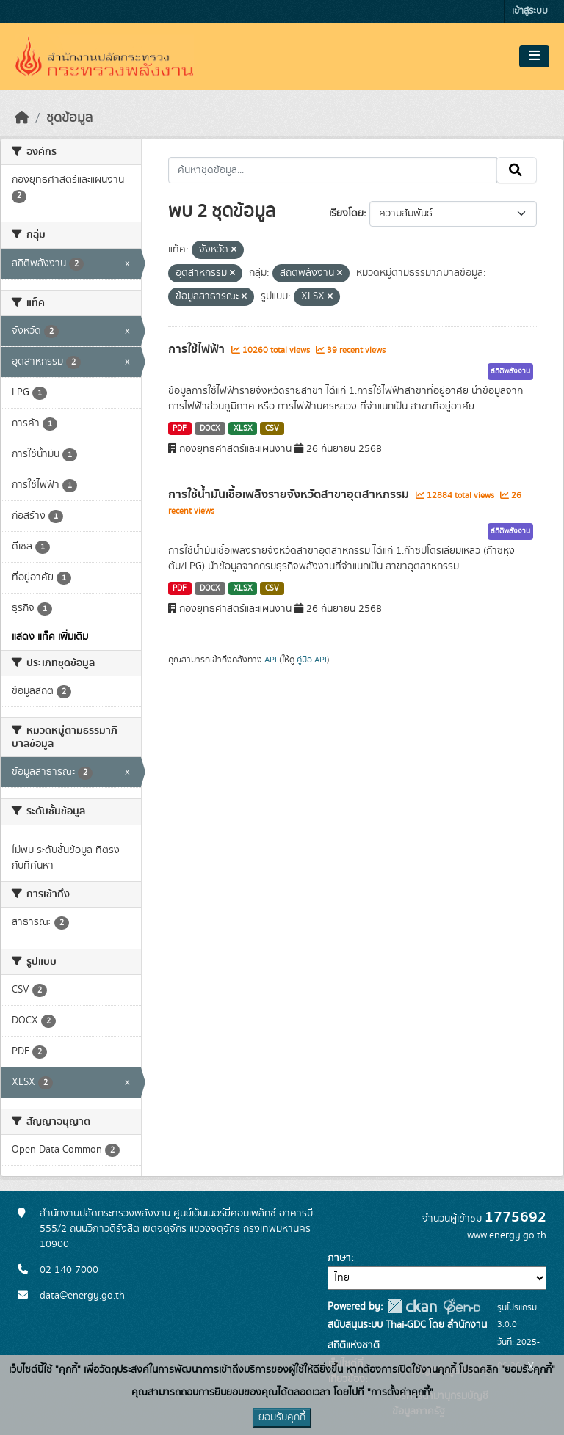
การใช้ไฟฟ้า (198, 349)
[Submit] (516, 170)
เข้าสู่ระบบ (530, 11)
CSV (272, 428)
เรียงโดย (346, 213)
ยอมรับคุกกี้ (282, 1417)
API (270, 659)
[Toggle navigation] (534, 56)
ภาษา (339, 1258)
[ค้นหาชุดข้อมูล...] (333, 170)
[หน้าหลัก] (22, 118)
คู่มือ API (312, 659)
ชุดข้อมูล (69, 118)
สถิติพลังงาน (510, 371)
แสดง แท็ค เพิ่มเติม (50, 636)
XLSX (243, 428)
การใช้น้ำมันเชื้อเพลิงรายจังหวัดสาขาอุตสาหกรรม (290, 494)
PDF (180, 428)
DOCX (210, 428)
